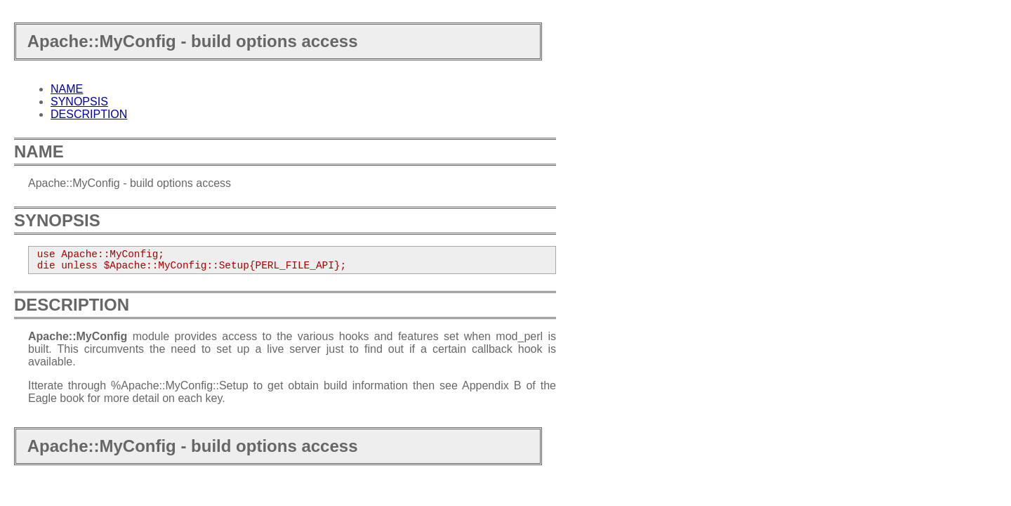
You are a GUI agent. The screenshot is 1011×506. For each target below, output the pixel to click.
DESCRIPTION (89, 114)
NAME (67, 89)
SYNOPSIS (79, 102)
